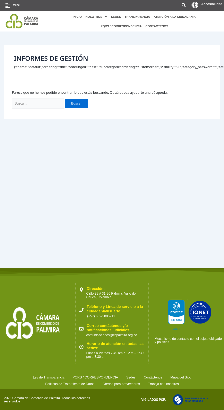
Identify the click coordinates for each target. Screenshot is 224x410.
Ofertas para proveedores (121, 384)
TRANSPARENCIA (137, 16)
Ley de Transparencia (48, 377)
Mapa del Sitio (180, 377)
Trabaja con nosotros (163, 384)
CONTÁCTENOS (156, 26)
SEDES (116, 16)
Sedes (131, 377)
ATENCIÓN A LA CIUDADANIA (175, 16)
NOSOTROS (96, 16)
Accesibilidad (211, 4)
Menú (16, 4)
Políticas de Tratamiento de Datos (69, 384)
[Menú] (7, 5)
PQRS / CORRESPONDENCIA (121, 26)
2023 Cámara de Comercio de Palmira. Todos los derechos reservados (47, 399)
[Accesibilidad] (194, 5)
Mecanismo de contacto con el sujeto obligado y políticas (188, 340)
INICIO (77, 16)
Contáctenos (153, 377)
